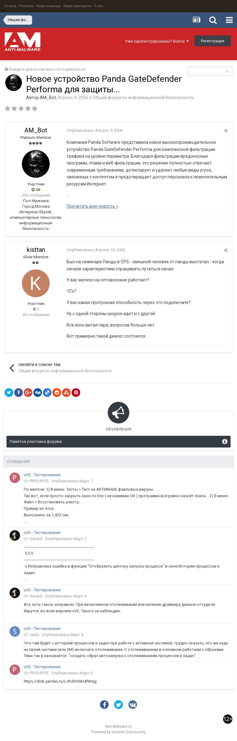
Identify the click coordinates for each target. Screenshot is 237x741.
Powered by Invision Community (118, 732)
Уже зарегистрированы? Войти (157, 41)
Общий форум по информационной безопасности (143, 97)
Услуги (10, 6)
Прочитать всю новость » (92, 206)
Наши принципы (77, 6)
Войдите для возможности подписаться (47, 69)
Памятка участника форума (36, 441)
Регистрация (212, 41)
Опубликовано (95, 130)
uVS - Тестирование (42, 474)
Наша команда (48, 6)
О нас (98, 6)
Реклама (26, 6)
